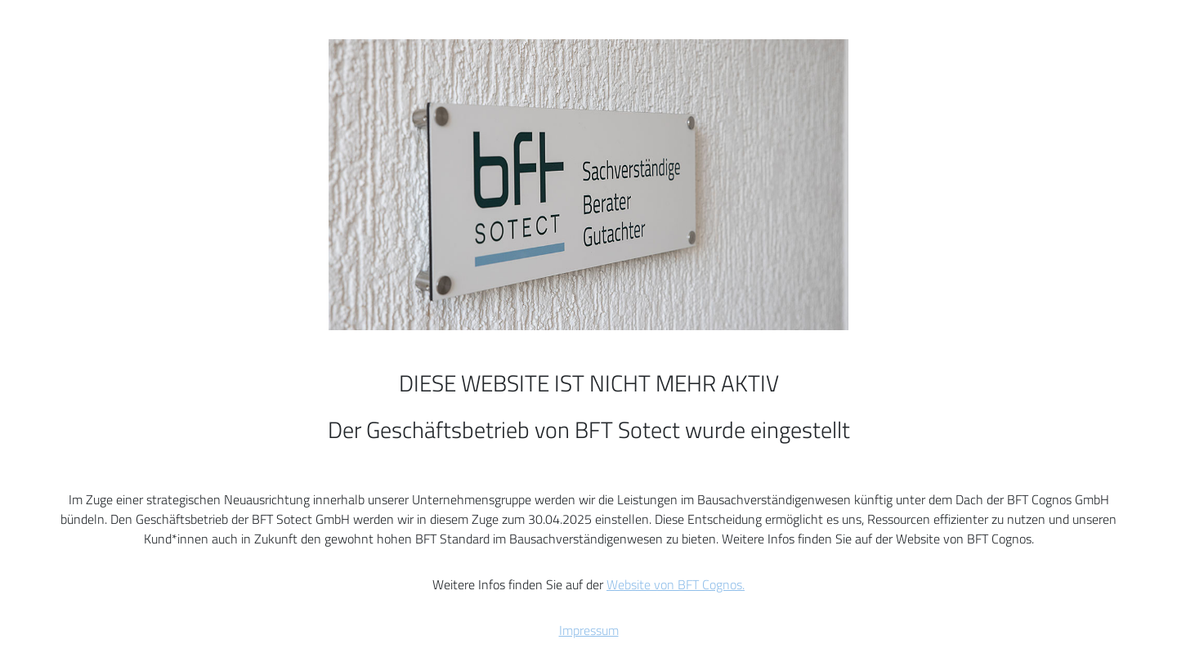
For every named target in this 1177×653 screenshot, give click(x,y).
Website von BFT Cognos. (675, 584)
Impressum (589, 630)
